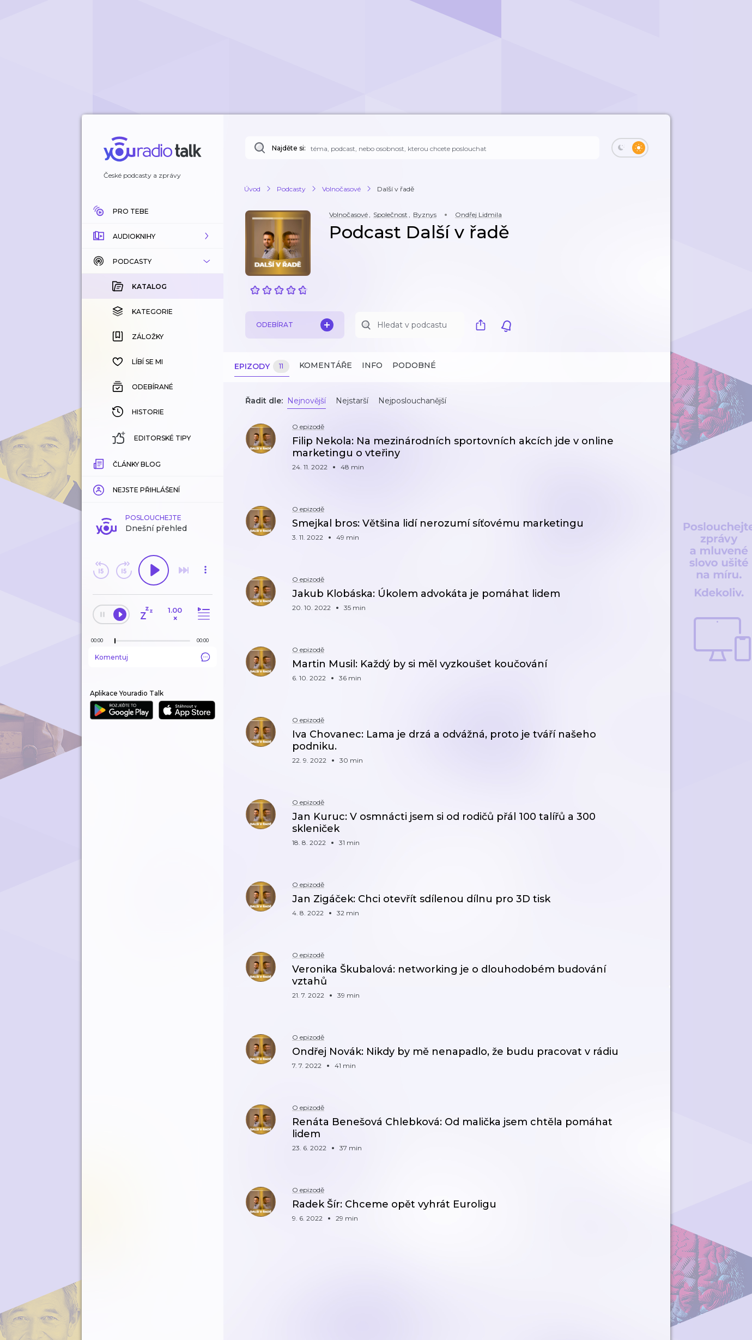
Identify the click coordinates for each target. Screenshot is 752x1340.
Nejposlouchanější (412, 401)
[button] (152, 236)
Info (372, 365)
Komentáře (325, 365)
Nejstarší (352, 401)
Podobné (414, 365)
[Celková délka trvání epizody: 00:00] (205, 640)
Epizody (261, 366)
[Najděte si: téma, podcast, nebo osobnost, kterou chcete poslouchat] (422, 147)
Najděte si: (289, 148)
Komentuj (152, 657)
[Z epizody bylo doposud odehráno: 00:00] (99, 640)
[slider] (115, 641)
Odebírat (294, 324)
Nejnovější (306, 401)
